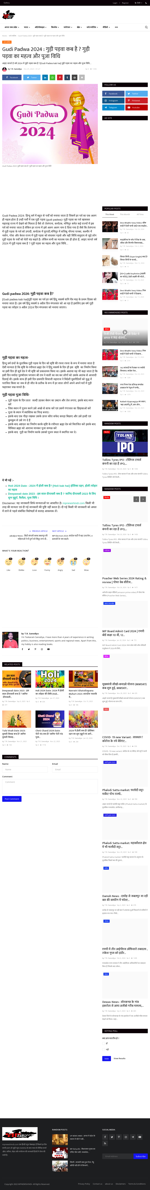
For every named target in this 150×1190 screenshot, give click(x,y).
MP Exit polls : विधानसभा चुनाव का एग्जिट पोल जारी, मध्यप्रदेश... (82, 1150)
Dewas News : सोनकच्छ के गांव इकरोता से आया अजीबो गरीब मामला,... (123, 1004)
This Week (109, 214)
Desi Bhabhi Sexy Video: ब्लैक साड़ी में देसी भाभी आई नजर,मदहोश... (134, 224)
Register (125, 3)
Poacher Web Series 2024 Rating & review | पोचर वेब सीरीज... (124, 580)
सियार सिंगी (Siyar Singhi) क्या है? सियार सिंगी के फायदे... (134, 258)
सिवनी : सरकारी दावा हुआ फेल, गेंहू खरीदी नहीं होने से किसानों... (82, 1164)
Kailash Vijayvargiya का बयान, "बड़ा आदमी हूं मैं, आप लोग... (133, 403)
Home (4, 36)
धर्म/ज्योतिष (12, 36)
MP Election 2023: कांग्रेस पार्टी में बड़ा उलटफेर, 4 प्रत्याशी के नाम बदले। (72, 537)
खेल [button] (79, 27)
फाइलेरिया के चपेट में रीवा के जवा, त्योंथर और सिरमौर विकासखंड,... (133, 241)
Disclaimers (121, 1183)
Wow (86, 570)
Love (34, 570)
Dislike (21, 570)
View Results (119, 1058)
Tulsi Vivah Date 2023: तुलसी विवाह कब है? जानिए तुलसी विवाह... (14, 734)
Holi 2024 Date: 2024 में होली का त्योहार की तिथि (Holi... (50, 692)
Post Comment (12, 799)
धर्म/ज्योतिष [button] (92, 27)
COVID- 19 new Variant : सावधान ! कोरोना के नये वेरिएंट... (122, 739)
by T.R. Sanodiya (12, 69)
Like (8, 570)
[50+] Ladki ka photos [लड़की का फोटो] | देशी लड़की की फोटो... (133, 275)
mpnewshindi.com (74, 503)
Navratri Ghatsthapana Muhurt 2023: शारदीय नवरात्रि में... (83, 694)
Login (115, 3)
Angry (60, 570)
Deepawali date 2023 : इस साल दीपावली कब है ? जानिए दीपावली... (15, 694)
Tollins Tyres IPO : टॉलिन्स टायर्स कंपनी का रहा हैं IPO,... (121, 462)
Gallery (7, 2)
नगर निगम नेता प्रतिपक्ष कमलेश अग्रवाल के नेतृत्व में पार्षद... (131, 386)
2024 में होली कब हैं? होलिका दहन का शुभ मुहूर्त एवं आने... (81, 732)
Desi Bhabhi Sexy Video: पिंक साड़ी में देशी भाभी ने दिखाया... (133, 292)
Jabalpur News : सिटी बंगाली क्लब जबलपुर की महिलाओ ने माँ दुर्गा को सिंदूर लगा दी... (29, 537)
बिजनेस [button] (55, 27)
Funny (47, 570)
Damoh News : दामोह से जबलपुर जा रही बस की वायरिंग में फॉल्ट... (125, 898)
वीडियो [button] (106, 27)
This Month (125, 214)
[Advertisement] (50, 193)
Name (5, 763)
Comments (10, 757)
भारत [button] (27, 27)
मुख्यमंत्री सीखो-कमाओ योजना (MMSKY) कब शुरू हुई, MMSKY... (124, 686)
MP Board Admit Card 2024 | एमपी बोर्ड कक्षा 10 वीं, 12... (123, 633)
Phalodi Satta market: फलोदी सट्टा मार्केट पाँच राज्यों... (122, 792)
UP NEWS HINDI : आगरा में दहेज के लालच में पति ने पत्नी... (82, 1137)
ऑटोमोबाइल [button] (40, 27)
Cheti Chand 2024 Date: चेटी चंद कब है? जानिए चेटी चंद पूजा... (49, 734)
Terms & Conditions (137, 1183)
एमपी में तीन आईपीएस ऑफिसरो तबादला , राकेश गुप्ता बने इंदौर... (125, 951)
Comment (7, 776)
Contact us (97, 1183)
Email (55, 763)
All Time (140, 214)
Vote (106, 1058)
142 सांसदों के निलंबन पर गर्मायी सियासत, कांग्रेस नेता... (132, 369)
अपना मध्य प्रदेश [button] (12, 27)
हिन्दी (138, 3)
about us (109, 1183)
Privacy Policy (84, 1183)
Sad (73, 570)
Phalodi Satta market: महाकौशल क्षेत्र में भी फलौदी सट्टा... (124, 845)
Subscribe (141, 1156)
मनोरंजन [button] (68, 27)
